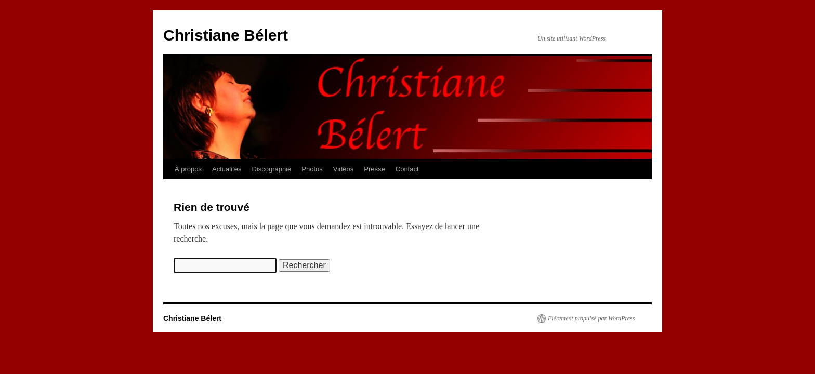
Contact (407, 169)
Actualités (226, 169)
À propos (188, 169)
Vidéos (343, 169)
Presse (374, 169)
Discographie (271, 169)
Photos (311, 169)
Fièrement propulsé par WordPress (591, 318)
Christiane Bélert (225, 35)
